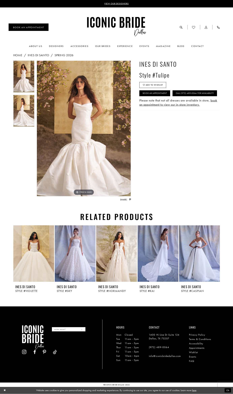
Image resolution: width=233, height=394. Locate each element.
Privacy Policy (197, 335)
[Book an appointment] (29, 27)
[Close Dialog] (5, 390)
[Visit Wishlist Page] (193, 27)
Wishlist (193, 352)
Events (192, 357)
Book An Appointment (156, 95)
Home (18, 55)
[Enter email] (70, 329)
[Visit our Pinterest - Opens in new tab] (74, 341)
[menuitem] (29, 27)
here (194, 390)
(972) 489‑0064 (159, 347)
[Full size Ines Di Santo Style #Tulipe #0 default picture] (84, 128)
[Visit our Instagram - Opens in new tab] (54, 341)
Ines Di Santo (38, 55)
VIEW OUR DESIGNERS (116, 3)
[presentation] (33, 254)
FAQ (191, 361)
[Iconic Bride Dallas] (116, 27)
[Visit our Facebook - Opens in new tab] (64, 341)
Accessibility (196, 344)
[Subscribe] (85, 329)
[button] (206, 27)
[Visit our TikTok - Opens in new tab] (84, 341)
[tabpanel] (24, 78)
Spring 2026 (64, 55)
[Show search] (181, 27)
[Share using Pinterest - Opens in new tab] (130, 200)
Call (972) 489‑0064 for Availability (163, 104)
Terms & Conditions (200, 339)
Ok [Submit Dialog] (227, 390)
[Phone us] (218, 27)
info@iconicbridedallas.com (165, 356)
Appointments (196, 348)
